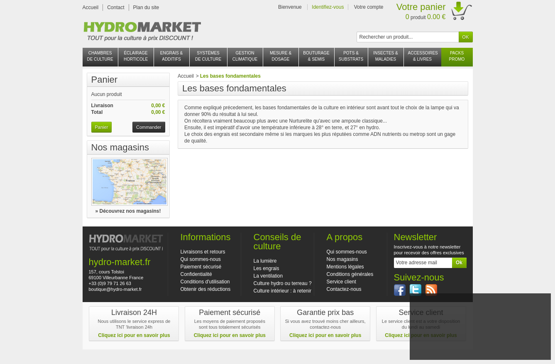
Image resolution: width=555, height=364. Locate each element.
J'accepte (480, 339)
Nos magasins (120, 147)
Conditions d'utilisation (205, 282)
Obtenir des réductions (206, 289)
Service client (341, 282)
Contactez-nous (344, 289)
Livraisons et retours (203, 252)
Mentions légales (345, 267)
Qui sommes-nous (201, 259)
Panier (104, 79)
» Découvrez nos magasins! (128, 211)
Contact (115, 7)
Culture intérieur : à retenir (282, 291)
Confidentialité (196, 274)
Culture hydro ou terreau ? (283, 283)
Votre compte (369, 7)
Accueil (91, 7)
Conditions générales (350, 274)
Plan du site (146, 7)
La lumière (265, 261)
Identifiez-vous (328, 7)
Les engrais (266, 268)
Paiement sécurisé (201, 267)
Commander (148, 127)
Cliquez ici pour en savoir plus (134, 335)
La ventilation (268, 276)
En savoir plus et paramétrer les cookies (480, 350)
